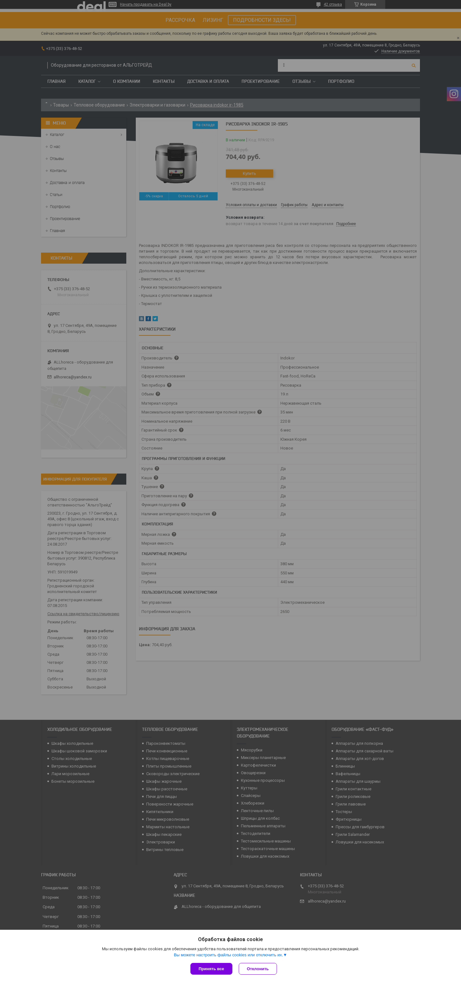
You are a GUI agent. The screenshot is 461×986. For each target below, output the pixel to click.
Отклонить (258, 968)
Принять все (211, 968)
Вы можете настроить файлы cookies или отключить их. (228, 954)
